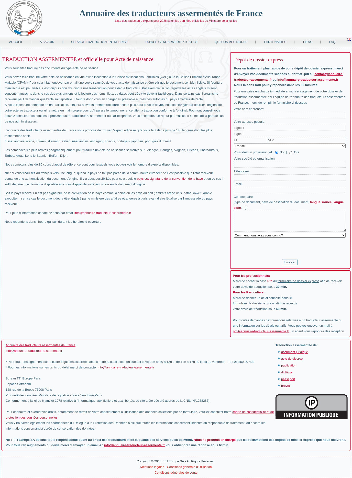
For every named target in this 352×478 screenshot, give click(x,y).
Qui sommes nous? (231, 42)
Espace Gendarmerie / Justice (171, 42)
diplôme (286, 372)
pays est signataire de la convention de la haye (170, 178)
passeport (288, 379)
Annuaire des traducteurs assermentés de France (171, 13)
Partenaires (275, 42)
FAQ (332, 42)
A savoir (47, 42)
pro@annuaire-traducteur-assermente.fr (261, 331)
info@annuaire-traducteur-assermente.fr (102, 213)
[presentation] (271, 248)
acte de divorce (292, 358)
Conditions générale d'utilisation (189, 467)
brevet (285, 386)
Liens (307, 42)
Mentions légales (152, 467)
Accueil (16, 42)
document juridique (294, 352)
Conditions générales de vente (176, 472)
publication (288, 365)
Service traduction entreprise (99, 42)
